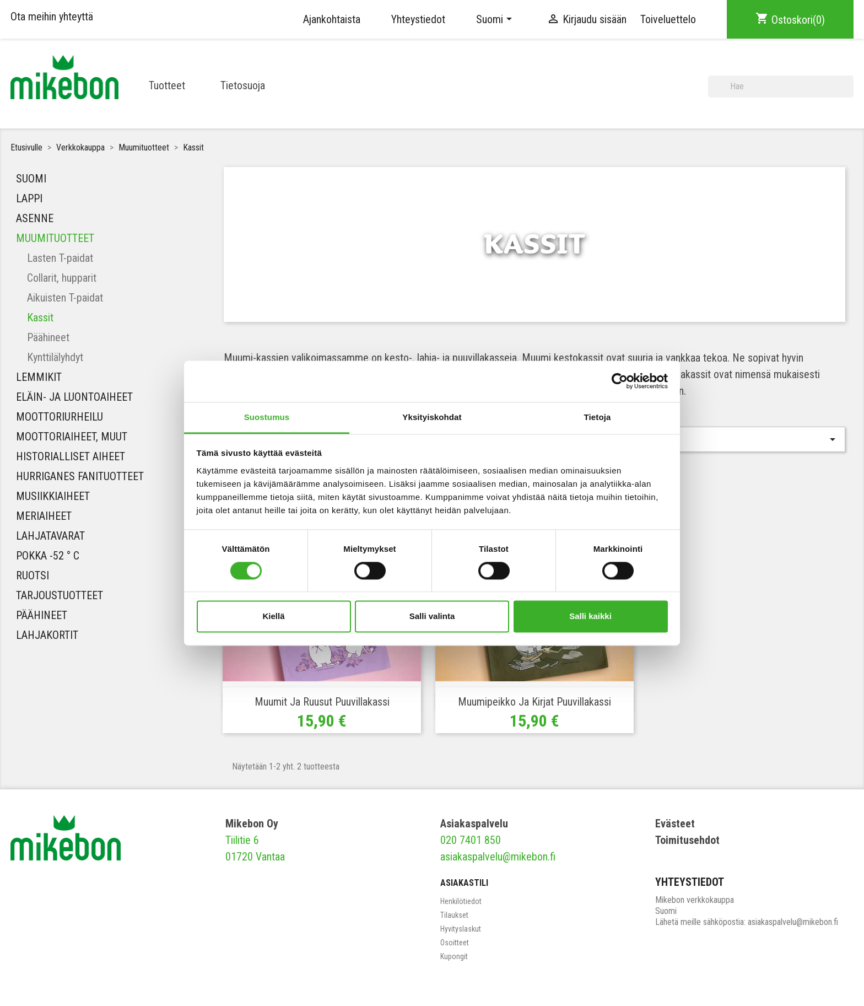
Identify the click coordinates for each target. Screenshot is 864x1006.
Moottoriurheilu (59, 416)
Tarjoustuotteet (59, 595)
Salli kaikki (590, 616)
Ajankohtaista (331, 19)
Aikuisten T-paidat (65, 297)
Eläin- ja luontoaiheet (74, 397)
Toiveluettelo (668, 19)
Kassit (40, 317)
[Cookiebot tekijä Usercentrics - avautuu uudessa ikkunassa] (619, 381)
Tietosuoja (242, 85)
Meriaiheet (44, 516)
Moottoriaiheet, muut (71, 436)
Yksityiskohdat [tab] (431, 417)
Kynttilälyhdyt (55, 357)
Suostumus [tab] (267, 417)
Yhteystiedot (418, 19)
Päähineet (48, 337)
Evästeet (675, 823)
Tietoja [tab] (597, 417)
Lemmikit (39, 377)
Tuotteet (167, 85)
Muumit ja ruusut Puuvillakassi (322, 701)
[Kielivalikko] (496, 19)
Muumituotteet (55, 238)
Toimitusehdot (687, 840)
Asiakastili (464, 883)
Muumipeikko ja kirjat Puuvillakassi (534, 701)
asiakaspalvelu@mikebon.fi (497, 856)
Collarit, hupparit (61, 277)
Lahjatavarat (50, 535)
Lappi (29, 198)
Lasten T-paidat (60, 258)
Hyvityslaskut (460, 928)
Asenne (34, 218)
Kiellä (273, 616)
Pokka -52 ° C (47, 555)
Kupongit (454, 956)
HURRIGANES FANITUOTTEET (80, 476)
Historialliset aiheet (70, 456)
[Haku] (781, 87)
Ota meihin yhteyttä (51, 16)
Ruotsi (32, 575)
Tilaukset (454, 915)
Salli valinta (432, 616)
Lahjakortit (47, 635)
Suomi (31, 178)
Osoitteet (454, 942)
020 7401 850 (470, 840)
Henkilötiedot (461, 901)
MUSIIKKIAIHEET (53, 496)
